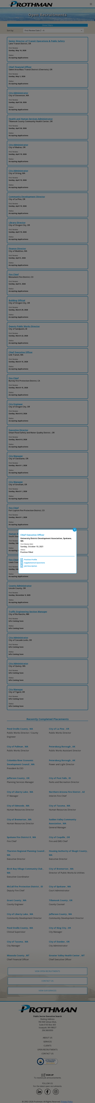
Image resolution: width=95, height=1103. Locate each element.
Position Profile (28, 559)
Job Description (28, 566)
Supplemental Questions (32, 563)
